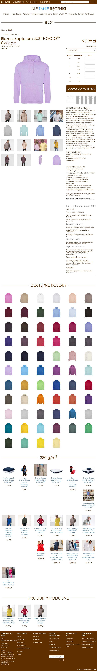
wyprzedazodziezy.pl (89, 641)
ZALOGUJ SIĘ (5, 2)
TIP (66, 14)
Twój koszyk (89, 14)
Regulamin (73, 14)
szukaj (93, 2)
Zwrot (19, 654)
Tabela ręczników (55, 647)
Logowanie (21, 639)
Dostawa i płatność (23, 648)
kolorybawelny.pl (87, 644)
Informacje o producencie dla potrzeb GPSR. (80, 198)
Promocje (36, 639)
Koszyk (19, 636)
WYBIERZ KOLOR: (91, 46)
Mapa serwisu (54, 650)
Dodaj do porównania (10, 34)
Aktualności (69, 638)
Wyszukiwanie (16, 14)
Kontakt (81, 14)
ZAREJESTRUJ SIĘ (18, 2)
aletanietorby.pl (87, 647)
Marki (61, 14)
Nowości (36, 636)
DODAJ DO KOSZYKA (81, 88)
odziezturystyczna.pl (88, 638)
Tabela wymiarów (37, 14)
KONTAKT (73, 272)
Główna (6, 14)
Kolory (55, 14)
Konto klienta (21, 645)
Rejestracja (21, 642)
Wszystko (26, 14)
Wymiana (20, 651)
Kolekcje (49, 14)
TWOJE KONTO (31, 2)
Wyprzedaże (37, 642)
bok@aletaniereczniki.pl (9, 640)
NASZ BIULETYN (45, 2)
